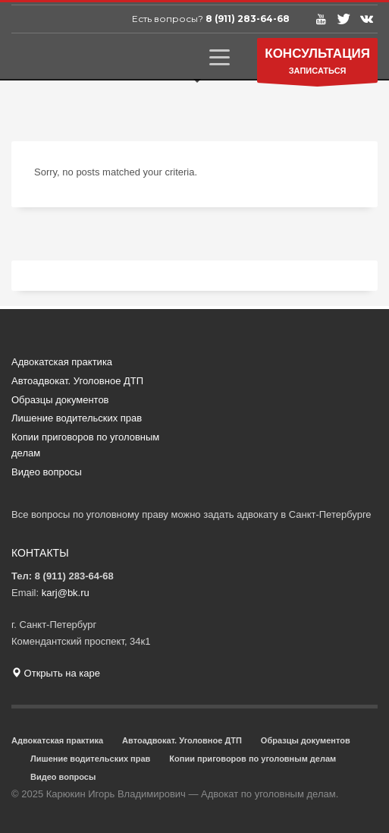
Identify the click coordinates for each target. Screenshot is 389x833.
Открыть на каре (55, 673)
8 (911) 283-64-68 (247, 18)
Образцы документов (60, 399)
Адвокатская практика (61, 362)
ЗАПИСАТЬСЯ (317, 64)
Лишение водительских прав (76, 418)
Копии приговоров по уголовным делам (85, 445)
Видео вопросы (46, 472)
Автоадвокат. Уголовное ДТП (77, 381)
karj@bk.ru (65, 592)
